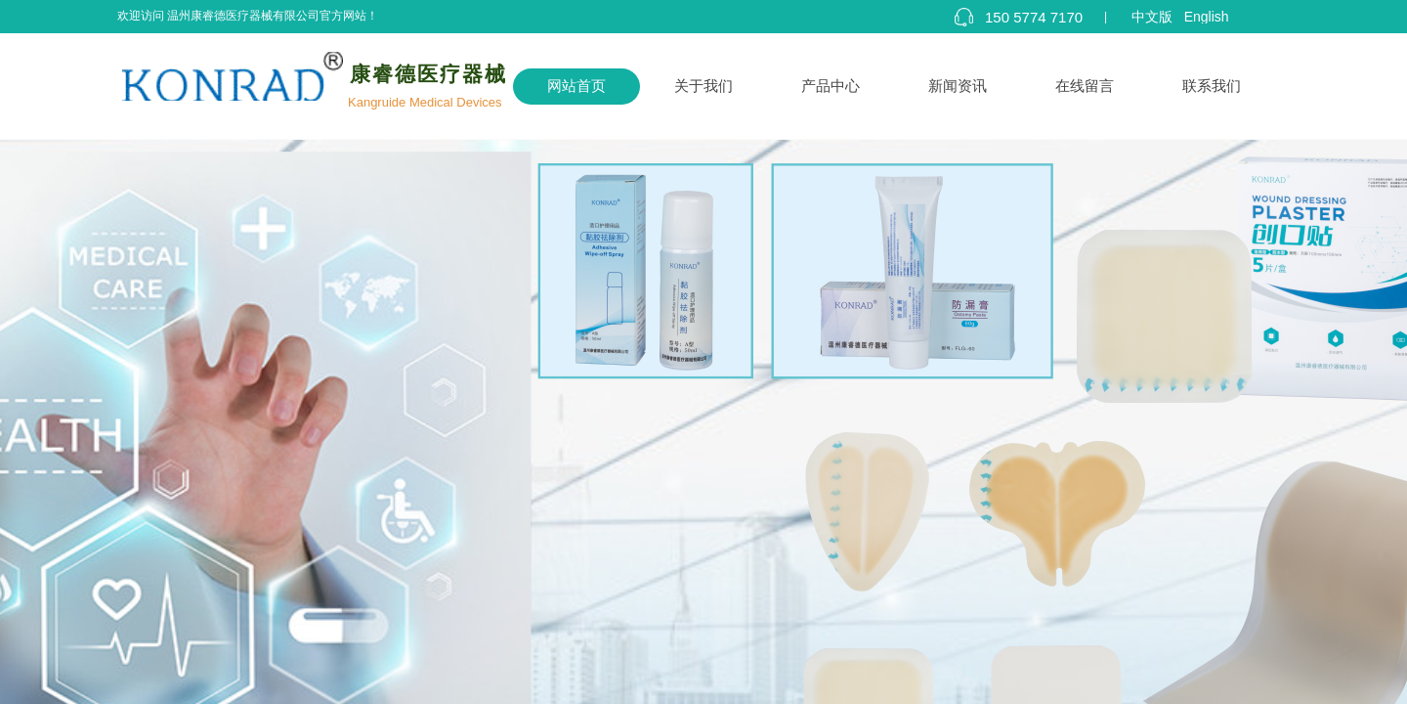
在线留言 (1084, 86)
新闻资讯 (957, 86)
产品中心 (830, 86)
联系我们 (1211, 86)
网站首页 (576, 86)
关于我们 (703, 86)
